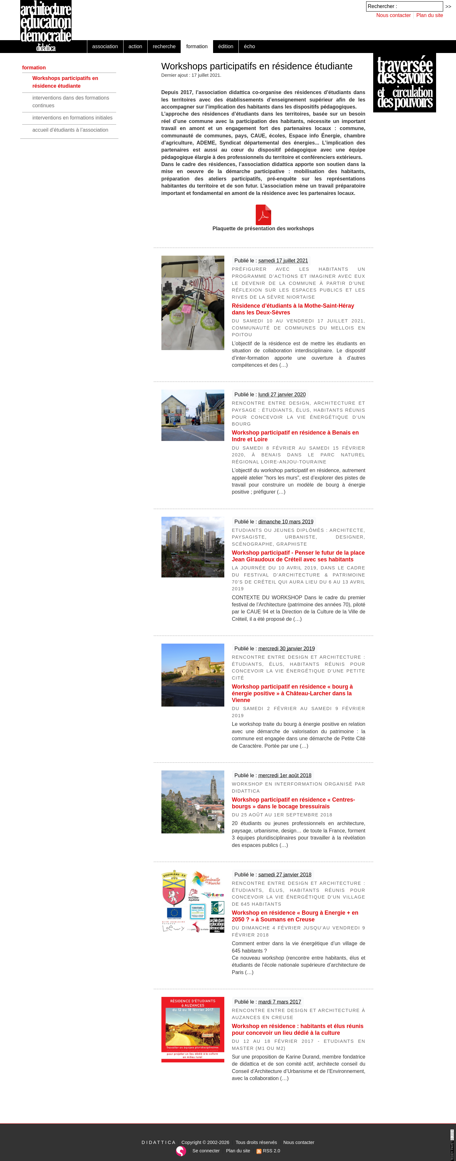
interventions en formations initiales (72, 117)
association (105, 46)
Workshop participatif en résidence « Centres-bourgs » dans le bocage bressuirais (293, 803)
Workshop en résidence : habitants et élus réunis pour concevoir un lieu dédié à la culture (298, 1029)
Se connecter (206, 1150)
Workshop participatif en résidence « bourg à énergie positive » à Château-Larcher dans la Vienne (292, 693)
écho (249, 46)
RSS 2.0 (268, 1150)
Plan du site (429, 15)
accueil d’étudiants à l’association (70, 130)
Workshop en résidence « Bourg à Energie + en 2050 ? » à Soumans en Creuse (295, 916)
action (135, 46)
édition (225, 46)
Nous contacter (393, 15)
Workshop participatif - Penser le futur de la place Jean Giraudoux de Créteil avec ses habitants (298, 556)
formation (197, 46)
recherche (164, 46)
